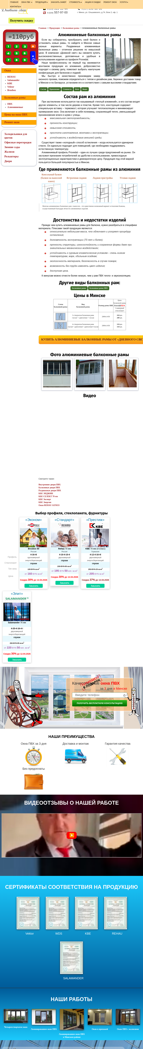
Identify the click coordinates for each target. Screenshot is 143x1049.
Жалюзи (9, 151)
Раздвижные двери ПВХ (50, 490)
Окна (7, 70)
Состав (43, 89)
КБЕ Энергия (45, 502)
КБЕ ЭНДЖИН (46, 493)
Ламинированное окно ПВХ (44, 1019)
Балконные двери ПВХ (49, 487)
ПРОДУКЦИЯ (41, 2)
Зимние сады (12, 147)
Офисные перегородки (17, 142)
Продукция (54, 28)
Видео (85, 89)
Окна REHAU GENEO (49, 505)
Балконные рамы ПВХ (98, 288)
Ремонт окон (11, 122)
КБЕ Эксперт (45, 499)
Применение (55, 89)
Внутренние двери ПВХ (50, 485)
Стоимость (67, 89)
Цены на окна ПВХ (16, 114)
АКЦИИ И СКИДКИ (92, 2)
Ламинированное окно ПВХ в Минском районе (72, 1023)
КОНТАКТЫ (15, 7)
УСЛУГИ (124, 2)
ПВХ (9, 104)
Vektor (10, 87)
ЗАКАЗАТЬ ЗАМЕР (58, 2)
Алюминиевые (15, 107)
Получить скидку (21, 20)
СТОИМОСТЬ (75, 2)
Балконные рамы (71, 28)
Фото (77, 89)
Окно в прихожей (100, 1019)
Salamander (13, 80)
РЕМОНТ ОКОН (110, 2)
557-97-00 (57, 12)
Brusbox (11, 90)
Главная (42, 28)
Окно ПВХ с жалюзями (128, 1019)
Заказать (33, 586)
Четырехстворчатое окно (16, 1018)
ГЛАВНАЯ (14, 2)
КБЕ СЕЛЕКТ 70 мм (48, 496)
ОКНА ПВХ (26, 2)
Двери (8, 161)
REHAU (11, 76)
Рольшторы (11, 156)
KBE (9, 83)
